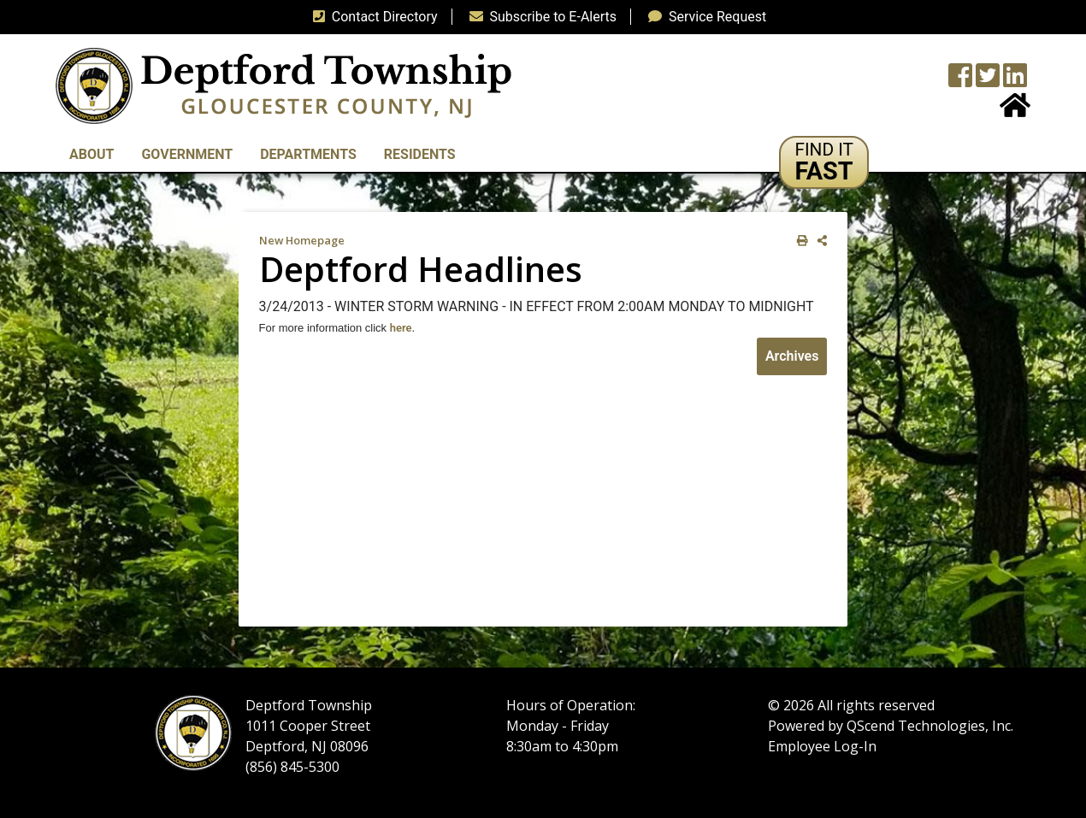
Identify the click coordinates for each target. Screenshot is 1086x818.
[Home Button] (1015, 111)
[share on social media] (819, 240)
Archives (791, 356)
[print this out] (799, 240)
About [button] (91, 154)
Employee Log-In (822, 746)
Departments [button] (308, 154)
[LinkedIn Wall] (1015, 81)
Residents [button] (420, 154)
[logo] (283, 85)
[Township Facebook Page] (960, 81)
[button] (824, 162)
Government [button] (187, 154)
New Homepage (302, 240)
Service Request (703, 17)
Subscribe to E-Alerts (540, 17)
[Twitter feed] (988, 81)
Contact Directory (372, 17)
